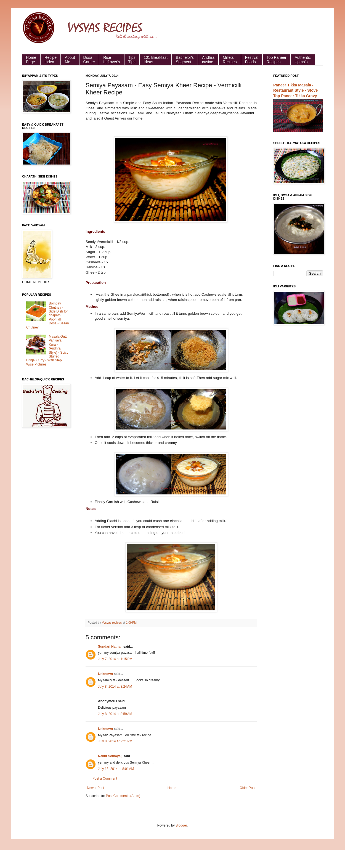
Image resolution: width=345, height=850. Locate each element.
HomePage (31, 59)
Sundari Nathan (110, 646)
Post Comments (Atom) (123, 796)
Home (172, 788)
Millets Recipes (230, 59)
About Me (70, 59)
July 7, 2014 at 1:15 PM (115, 659)
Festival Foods (251, 59)
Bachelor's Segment (185, 59)
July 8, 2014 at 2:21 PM (115, 741)
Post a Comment (104, 778)
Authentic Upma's (302, 59)
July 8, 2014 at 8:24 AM (115, 687)
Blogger (181, 825)
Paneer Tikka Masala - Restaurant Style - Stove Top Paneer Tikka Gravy (295, 90)
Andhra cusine (208, 59)
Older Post (247, 788)
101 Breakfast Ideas (156, 59)
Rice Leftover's (111, 59)
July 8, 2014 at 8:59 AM (115, 714)
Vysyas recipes (112, 622)
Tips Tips (132, 59)
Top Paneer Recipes (276, 59)
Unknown (105, 674)
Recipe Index (50, 59)
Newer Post (95, 788)
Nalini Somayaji (110, 756)
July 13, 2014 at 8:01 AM (116, 769)
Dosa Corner (89, 59)
